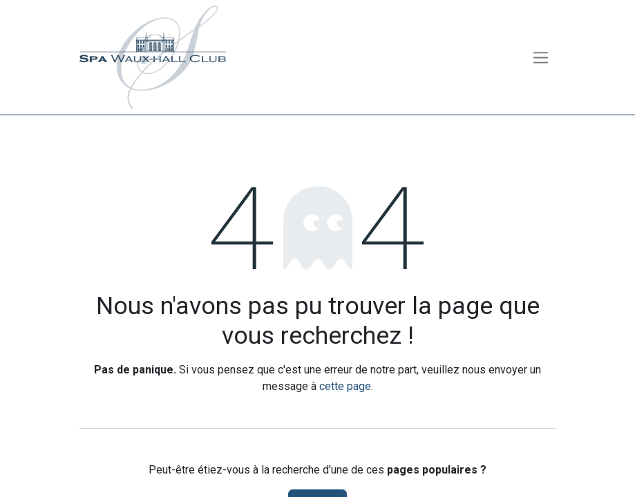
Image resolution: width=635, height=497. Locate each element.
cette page (345, 386)
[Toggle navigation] (540, 57)
